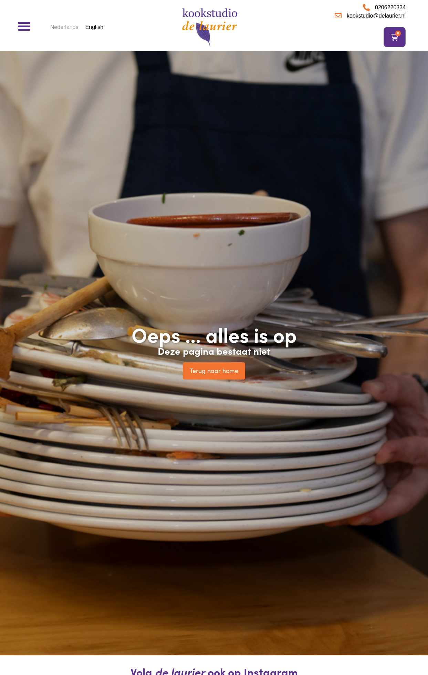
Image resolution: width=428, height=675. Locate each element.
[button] (24, 26)
